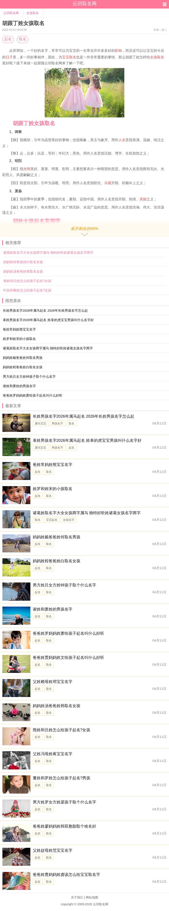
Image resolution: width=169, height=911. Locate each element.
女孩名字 (68, 519)
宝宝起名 (51, 519)
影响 (118, 50)
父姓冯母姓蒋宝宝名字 (52, 754)
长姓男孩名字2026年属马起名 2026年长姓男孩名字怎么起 (83, 416)
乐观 (107, 183)
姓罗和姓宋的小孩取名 (52, 489)
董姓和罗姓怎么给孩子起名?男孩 (61, 778)
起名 (8, 39)
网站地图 (92, 897)
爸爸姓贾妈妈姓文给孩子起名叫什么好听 (68, 657)
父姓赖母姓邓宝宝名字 (52, 681)
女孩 (153, 57)
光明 (26, 169)
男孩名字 (57, 423)
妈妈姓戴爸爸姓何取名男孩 (56, 537)
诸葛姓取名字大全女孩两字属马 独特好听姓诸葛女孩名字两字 (48, 252)
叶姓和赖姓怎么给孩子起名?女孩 (27, 290)
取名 (22, 39)
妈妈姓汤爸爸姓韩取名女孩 (23, 271)
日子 (9, 57)
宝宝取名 (69, 57)
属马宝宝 (40, 423)
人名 (121, 140)
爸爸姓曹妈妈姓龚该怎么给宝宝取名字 (66, 874)
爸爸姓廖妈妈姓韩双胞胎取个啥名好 (64, 826)
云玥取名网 (11, 13)
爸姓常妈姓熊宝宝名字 (52, 464)
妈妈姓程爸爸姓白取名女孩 (23, 262)
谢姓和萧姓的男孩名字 (52, 609)
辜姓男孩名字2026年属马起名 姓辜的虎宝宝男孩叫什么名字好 (87, 440)
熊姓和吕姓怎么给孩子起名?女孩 (27, 281)
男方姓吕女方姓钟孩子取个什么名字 (64, 585)
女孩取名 (32, 13)
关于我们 (77, 897)
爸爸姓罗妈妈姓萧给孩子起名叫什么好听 (68, 633)
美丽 (143, 199)
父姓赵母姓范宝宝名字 (52, 850)
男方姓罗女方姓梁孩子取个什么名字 (64, 802)
